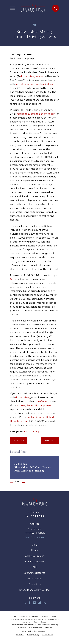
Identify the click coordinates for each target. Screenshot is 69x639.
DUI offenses (41, 401)
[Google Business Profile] (34, 602)
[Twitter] (24, 602)
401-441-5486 (34, 515)
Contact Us (34, 584)
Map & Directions (34, 537)
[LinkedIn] (44, 602)
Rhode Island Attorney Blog (34, 590)
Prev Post (18, 440)
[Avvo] (39, 602)
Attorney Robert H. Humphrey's (33, 405)
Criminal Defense (34, 561)
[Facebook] (29, 602)
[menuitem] (20, 634)
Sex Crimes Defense (34, 573)
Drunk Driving (32, 431)
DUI (12, 279)
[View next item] (23, 482)
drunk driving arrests (31, 76)
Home (34, 550)
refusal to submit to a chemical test (34, 84)
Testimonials (34, 578)
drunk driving (22, 397)
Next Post (50, 440)
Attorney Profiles (34, 556)
